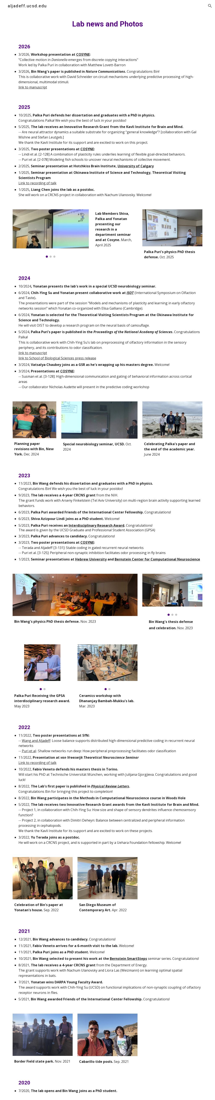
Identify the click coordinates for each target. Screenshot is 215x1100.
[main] (108, 24)
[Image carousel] (51, 233)
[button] (210, 6)
